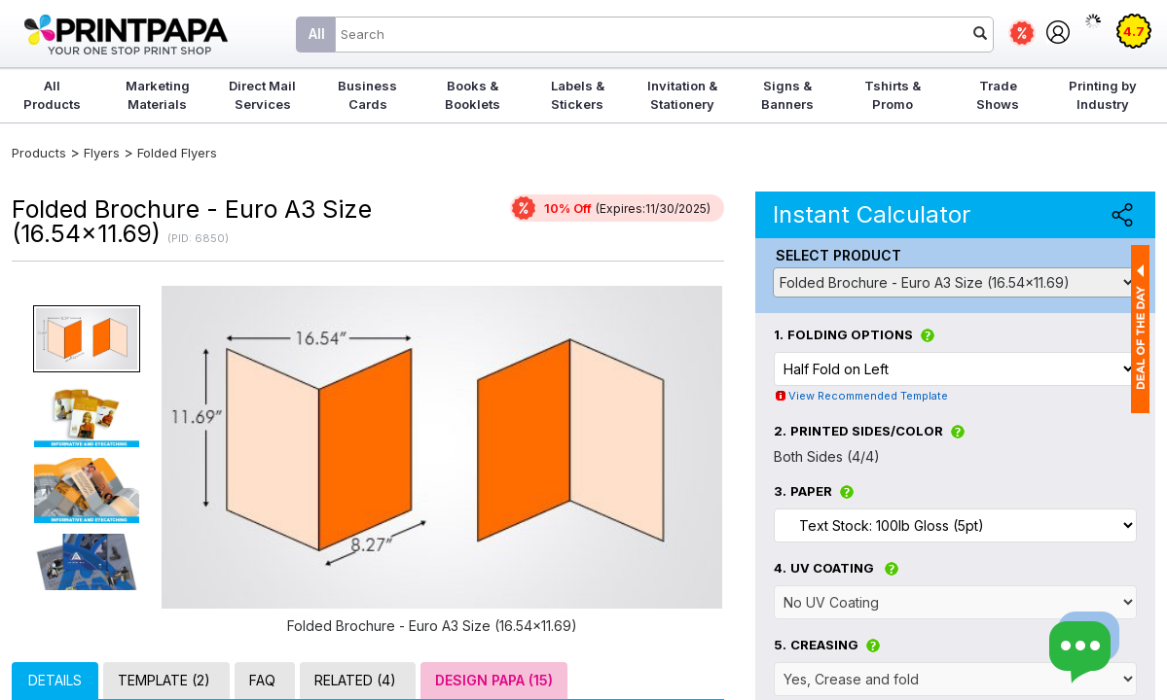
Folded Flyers (177, 152)
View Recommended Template (868, 395)
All (317, 33)
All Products (52, 95)
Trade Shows (997, 95)
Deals (1022, 33)
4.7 (1134, 31)
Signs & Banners (787, 95)
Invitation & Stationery (682, 95)
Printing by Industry (1103, 95)
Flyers (102, 152)
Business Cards (367, 95)
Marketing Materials (158, 95)
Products (39, 152)
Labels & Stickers (577, 95)
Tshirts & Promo (892, 95)
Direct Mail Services (262, 95)
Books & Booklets (472, 95)
